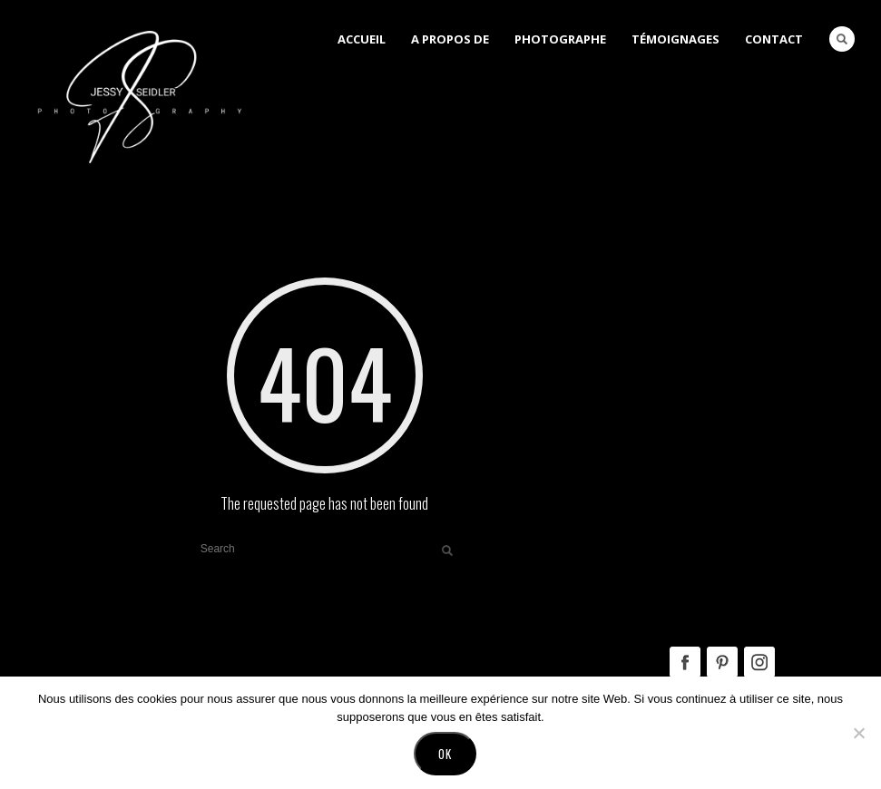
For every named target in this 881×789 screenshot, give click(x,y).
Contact (774, 39)
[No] (858, 733)
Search (842, 39)
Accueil (362, 39)
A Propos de (450, 39)
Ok (445, 754)
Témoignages (675, 39)
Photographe (560, 39)
